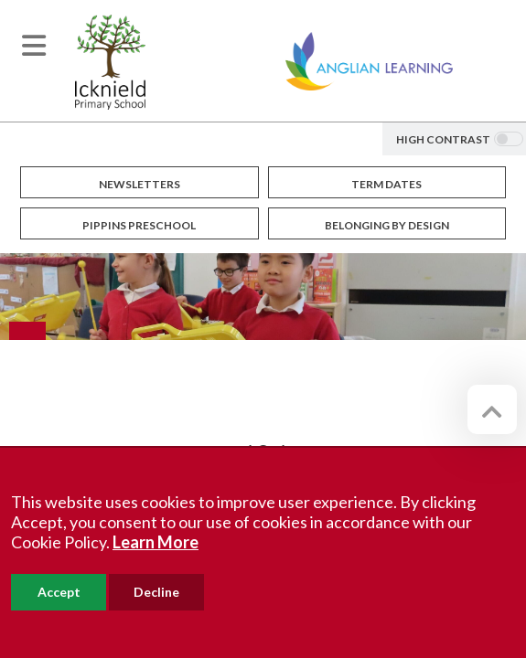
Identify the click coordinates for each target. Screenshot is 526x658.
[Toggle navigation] (34, 45)
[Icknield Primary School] (110, 60)
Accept (59, 592)
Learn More (156, 542)
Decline (156, 592)
